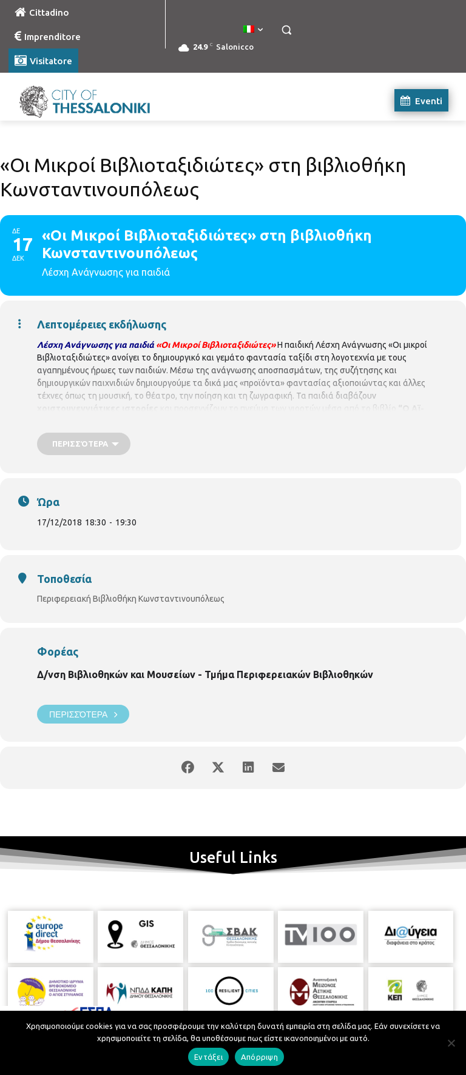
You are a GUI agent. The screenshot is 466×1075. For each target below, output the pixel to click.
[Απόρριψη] (451, 1043)
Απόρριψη (259, 1057)
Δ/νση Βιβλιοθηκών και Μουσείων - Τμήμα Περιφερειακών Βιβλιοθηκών (205, 674)
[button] (286, 30)
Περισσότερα (83, 714)
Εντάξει (208, 1057)
